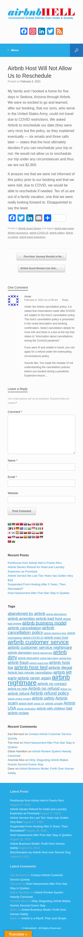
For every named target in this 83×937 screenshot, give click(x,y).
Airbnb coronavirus (18, 232)
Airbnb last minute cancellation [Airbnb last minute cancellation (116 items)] (30, 672)
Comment (15, 411)
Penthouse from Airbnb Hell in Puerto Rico (35, 563)
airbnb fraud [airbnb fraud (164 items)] (18, 662)
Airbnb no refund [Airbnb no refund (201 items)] (43, 688)
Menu (13, 50)
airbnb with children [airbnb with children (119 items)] (51, 708)
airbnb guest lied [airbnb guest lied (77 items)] (38, 663)
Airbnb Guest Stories (30, 228)
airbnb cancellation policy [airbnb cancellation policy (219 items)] (31, 630)
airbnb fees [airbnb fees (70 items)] (65, 658)
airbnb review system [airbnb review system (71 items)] (19, 698)
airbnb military (57, 232)
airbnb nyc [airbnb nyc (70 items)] (65, 689)
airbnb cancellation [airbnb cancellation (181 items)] (24, 628)
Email (12, 477)
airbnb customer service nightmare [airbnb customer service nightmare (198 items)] (40, 647)
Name (12, 460)
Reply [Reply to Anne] (65, 300)
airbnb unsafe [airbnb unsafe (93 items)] (54, 703)
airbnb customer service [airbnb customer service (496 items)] (38, 642)
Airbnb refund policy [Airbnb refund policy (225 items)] (49, 693)
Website (13, 493)
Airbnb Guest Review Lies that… (41, 268)
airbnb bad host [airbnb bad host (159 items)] (49, 618)
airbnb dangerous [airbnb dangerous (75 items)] (42, 653)
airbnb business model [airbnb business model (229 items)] (44, 623)
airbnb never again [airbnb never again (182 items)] (34, 678)
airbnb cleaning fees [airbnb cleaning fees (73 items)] (55, 633)
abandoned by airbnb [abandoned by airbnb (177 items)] (26, 613)
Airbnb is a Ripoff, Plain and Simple (43, 918)
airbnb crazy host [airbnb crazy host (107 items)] (56, 637)
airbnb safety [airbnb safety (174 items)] (43, 698)
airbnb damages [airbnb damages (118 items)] (20, 652)
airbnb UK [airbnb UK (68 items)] (39, 703)
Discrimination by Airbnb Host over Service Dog (40, 852)
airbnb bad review (64, 228)
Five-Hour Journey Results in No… (41, 256)
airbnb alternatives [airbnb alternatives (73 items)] (56, 614)
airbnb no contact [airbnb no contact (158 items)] (52, 683)
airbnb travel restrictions (32, 237)
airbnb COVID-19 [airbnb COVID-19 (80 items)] (33, 637)
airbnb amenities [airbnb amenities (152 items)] (21, 619)
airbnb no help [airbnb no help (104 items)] (17, 689)
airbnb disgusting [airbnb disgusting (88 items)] (28, 658)
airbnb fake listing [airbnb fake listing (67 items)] (49, 658)
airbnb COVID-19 (38, 232)
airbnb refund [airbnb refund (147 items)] (18, 693)
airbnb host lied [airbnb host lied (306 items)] (31, 667)
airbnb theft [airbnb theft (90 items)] (26, 703)
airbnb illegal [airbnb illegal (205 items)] (60, 667)
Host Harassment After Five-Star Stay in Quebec (39, 593)
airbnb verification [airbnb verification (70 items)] (26, 708)
